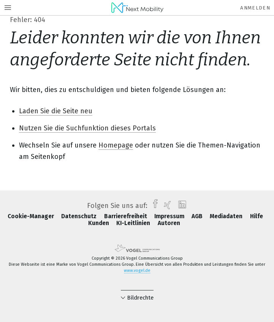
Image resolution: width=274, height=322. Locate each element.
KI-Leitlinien (134, 223)
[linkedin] (180, 205)
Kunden (99, 223)
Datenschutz (79, 216)
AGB (198, 216)
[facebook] (153, 205)
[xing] (165, 205)
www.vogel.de (137, 270)
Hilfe (256, 216)
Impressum (170, 216)
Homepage (115, 145)
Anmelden (255, 8)
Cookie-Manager (31, 216)
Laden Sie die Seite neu (55, 111)
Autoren (169, 223)
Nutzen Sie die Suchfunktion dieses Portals (87, 128)
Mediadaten (227, 216)
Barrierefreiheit (126, 216)
